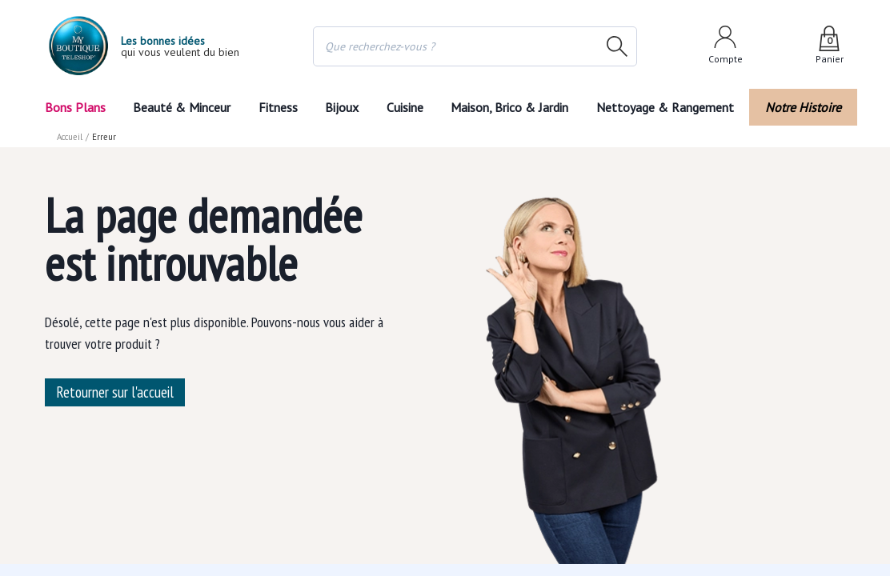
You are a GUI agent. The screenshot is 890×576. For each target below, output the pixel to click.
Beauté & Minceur (181, 107)
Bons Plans (75, 107)
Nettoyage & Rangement (670, 107)
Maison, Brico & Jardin (513, 107)
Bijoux (341, 107)
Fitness (277, 107)
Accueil (70, 136)
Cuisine (406, 107)
